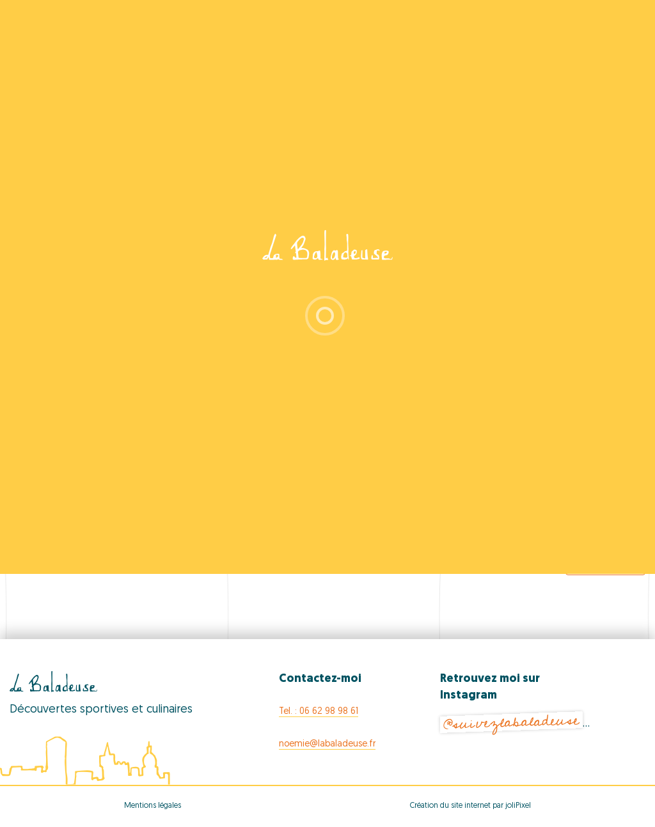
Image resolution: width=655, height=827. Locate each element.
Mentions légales (152, 806)
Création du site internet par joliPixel (470, 806)
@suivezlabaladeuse (511, 722)
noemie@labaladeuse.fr (327, 744)
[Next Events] (610, 527)
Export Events (605, 561)
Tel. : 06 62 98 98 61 (318, 711)
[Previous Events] (54, 527)
